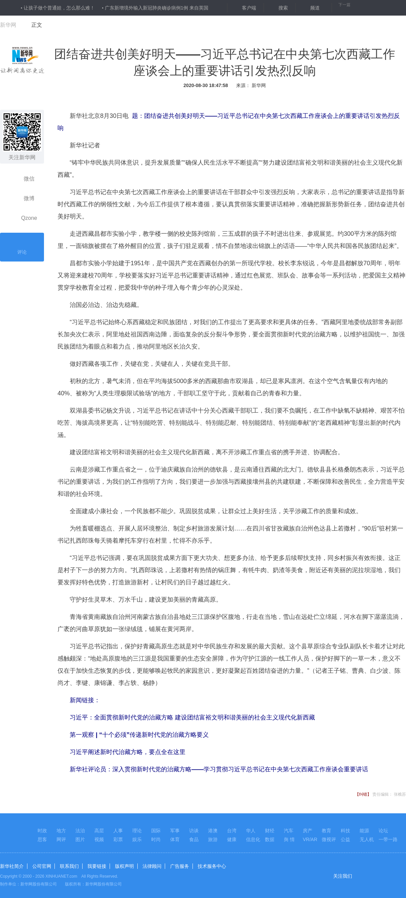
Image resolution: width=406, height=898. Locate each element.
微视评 (329, 839)
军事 (175, 830)
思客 (42, 839)
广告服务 (179, 866)
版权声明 (124, 866)
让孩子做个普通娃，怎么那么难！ (59, 8)
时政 (42, 830)
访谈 (194, 830)
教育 (326, 830)
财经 (269, 830)
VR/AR (310, 839)
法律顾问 (151, 866)
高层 (99, 830)
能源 (364, 830)
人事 (118, 830)
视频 (99, 839)
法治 (80, 830)
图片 (80, 839)
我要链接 (96, 866)
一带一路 (388, 839)
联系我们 (69, 866)
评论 (22, 246)
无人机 (367, 839)
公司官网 (41, 866)
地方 (61, 830)
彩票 (118, 839)
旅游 (213, 839)
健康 (231, 839)
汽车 (288, 830)
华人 (250, 830)
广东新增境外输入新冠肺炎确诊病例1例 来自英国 (156, 8)
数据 (269, 839)
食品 (194, 839)
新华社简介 (12, 866)
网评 (61, 839)
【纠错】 (363, 794)
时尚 (156, 839)
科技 (345, 830)
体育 (175, 839)
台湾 (231, 830)
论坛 (383, 830)
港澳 (213, 830)
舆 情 (289, 839)
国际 (156, 830)
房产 (307, 830)
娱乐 (137, 839)
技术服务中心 (212, 866)
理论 (137, 830)
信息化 (253, 839)
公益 (345, 839)
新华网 (8, 25)
